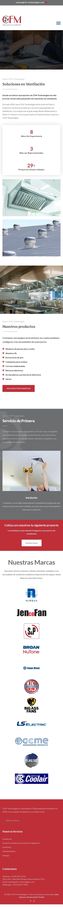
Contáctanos (31, 543)
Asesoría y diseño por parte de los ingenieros (21, 843)
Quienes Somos (13, 820)
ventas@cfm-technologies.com (31, 2)
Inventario (6, 847)
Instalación (31, 497)
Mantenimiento (9, 851)
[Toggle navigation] (58, 23)
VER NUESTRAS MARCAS (19, 388)
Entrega (5, 855)
